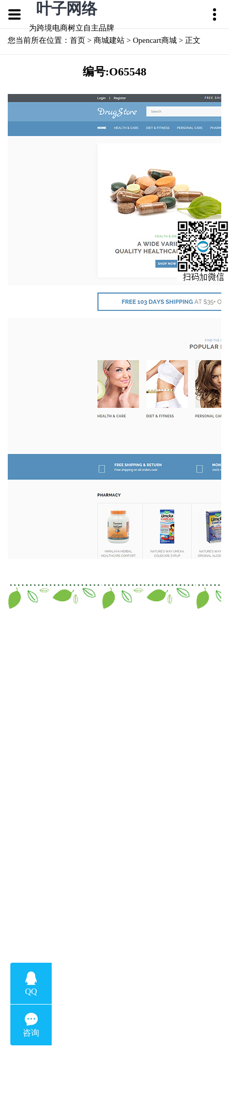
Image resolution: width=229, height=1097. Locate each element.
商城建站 (109, 40)
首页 (77, 40)
